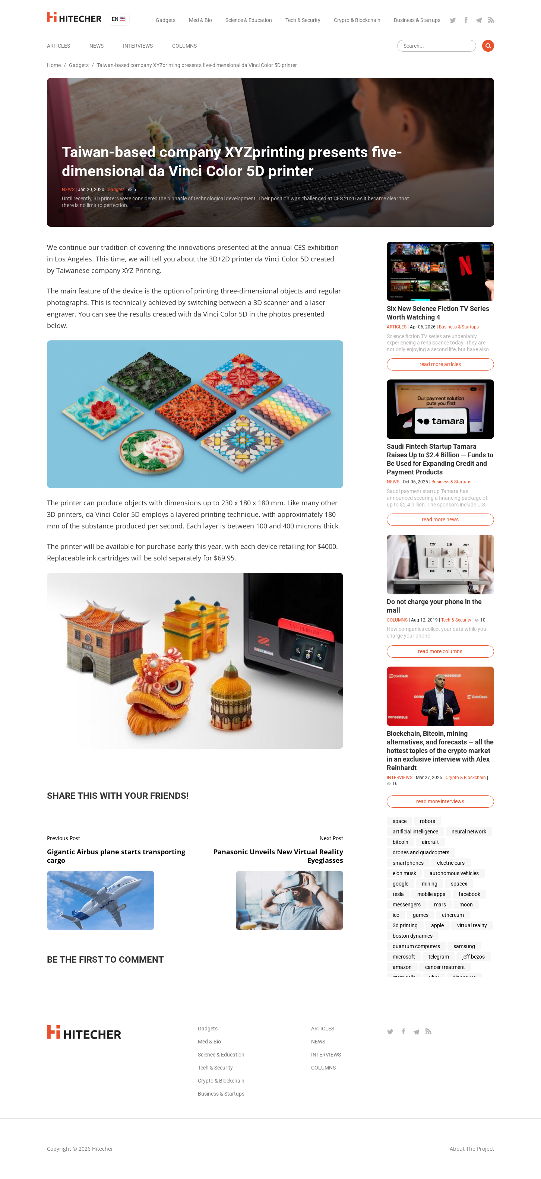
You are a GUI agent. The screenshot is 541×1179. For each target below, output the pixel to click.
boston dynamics (413, 936)
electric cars (451, 863)
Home (54, 65)
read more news (440, 519)
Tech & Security (302, 20)
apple (437, 925)
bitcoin (400, 842)
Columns (184, 46)
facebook (469, 894)
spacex (459, 884)
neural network (469, 832)
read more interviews (440, 801)
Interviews (138, 46)
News (96, 46)
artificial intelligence (415, 832)
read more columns (440, 651)
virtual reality (472, 925)
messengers (407, 905)
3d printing (405, 925)
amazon (402, 967)
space (399, 821)
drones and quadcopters (421, 852)
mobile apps (431, 894)
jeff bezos (473, 957)
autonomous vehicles (454, 873)
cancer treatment (445, 967)
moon (466, 905)
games (420, 915)
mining (429, 884)
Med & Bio (200, 20)
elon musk (404, 873)
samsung (464, 946)
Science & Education (248, 20)
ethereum (453, 915)
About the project (472, 1148)
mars (440, 905)
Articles (58, 46)
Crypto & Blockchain (357, 20)
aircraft (430, 842)
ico (396, 915)
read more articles (440, 364)
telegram (438, 957)
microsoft (404, 957)
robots (427, 821)
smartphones (408, 863)
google (400, 884)
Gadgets (165, 20)
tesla (398, 894)
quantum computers (416, 946)
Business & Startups (417, 20)
